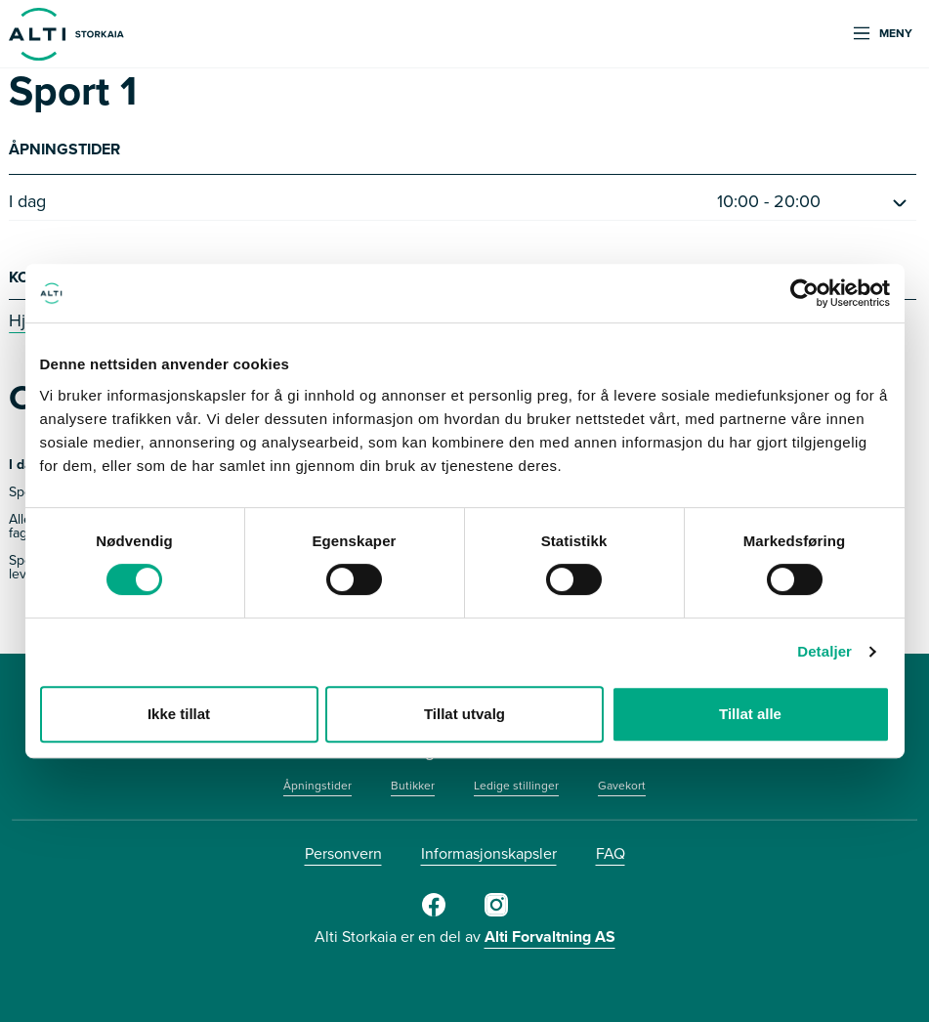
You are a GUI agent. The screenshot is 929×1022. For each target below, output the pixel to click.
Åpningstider (317, 785)
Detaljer (824, 651)
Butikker (413, 785)
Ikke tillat (179, 713)
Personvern (343, 853)
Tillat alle (750, 713)
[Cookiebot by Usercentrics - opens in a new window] (804, 293)
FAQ (610, 853)
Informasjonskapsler (489, 853)
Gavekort (622, 785)
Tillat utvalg (464, 713)
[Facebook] (433, 912)
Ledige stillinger (516, 785)
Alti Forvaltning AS (550, 936)
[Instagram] (496, 912)
